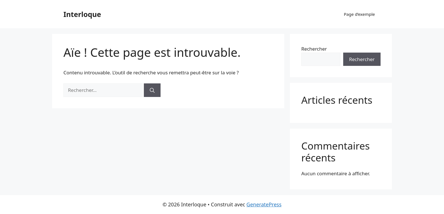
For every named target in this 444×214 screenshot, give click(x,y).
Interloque (82, 14)
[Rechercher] (152, 90)
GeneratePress (263, 204)
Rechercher (314, 49)
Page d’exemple (359, 14)
